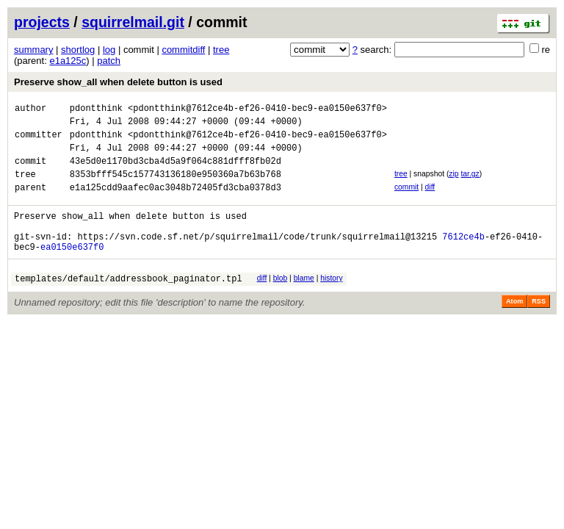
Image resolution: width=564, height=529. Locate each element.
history (331, 302)
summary (33, 49)
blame (304, 302)
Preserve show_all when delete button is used (118, 81)
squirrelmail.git (133, 22)
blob (280, 302)
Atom (514, 327)
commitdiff (183, 49)
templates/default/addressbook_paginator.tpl (128, 304)
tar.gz (469, 185)
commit (406, 200)
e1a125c (67, 60)
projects (42, 22)
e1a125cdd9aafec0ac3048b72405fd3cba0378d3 (175, 202)
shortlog (78, 49)
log (109, 49)
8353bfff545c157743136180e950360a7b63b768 (175, 187)
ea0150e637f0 (72, 270)
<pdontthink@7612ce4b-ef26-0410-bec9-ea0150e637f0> (257, 110)
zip (453, 185)
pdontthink (96, 110)
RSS (539, 327)
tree (221, 49)
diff (430, 200)
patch (108, 60)
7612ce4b (463, 258)
